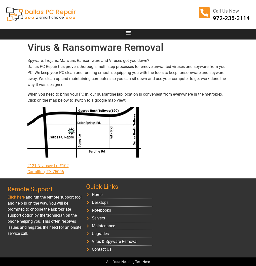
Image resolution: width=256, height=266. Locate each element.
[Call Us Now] (204, 12)
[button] (128, 33)
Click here (16, 197)
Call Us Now (226, 11)
